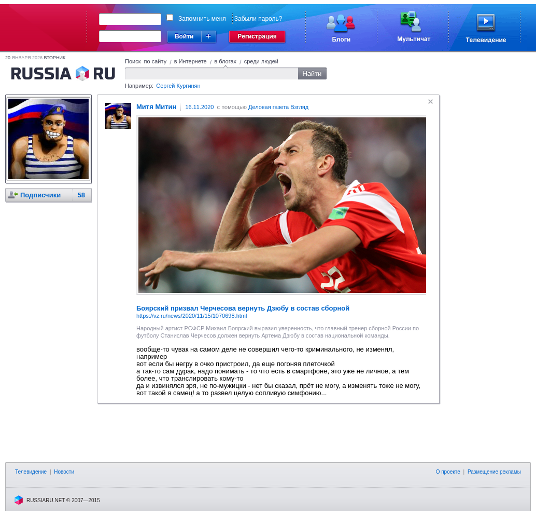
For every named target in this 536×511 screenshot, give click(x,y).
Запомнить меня (202, 18)
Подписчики (40, 195)
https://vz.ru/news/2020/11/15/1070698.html (191, 316)
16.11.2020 (199, 107)
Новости (64, 472)
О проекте (448, 472)
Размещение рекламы (494, 472)
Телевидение (31, 472)
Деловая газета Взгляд (278, 107)
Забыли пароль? (258, 18)
